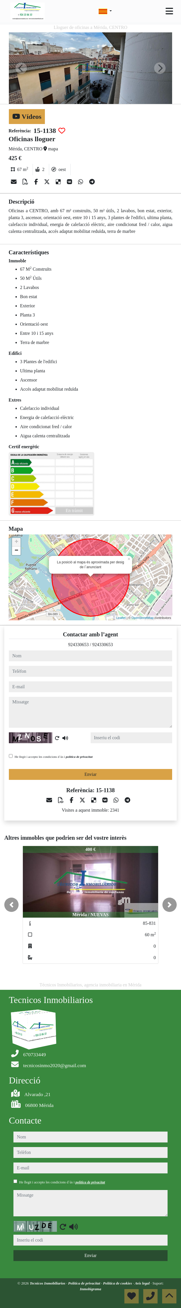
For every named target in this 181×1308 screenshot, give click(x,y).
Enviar (90, 774)
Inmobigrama (90, 1289)
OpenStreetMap (143, 617)
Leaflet (121, 617)
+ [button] (16, 542)
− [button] (16, 550)
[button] (11, 905)
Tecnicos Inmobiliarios (48, 1283)
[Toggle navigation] (169, 11)
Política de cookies (118, 1283)
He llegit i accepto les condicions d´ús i (54, 756)
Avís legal (142, 1283)
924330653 (78, 644)
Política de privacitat (84, 1283)
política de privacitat (79, 756)
